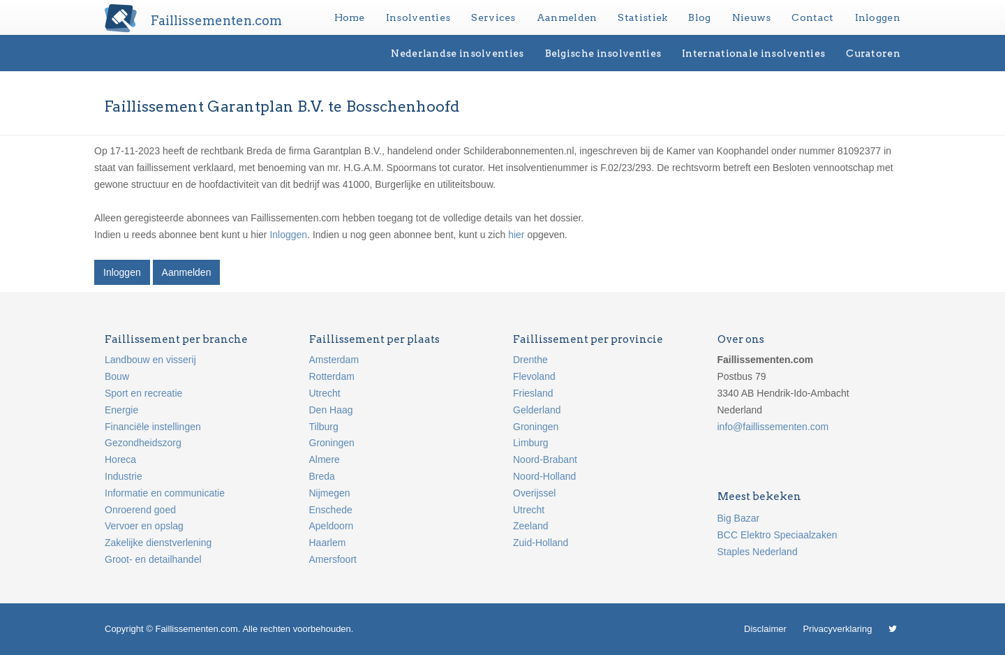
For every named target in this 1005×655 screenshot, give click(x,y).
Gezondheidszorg (143, 442)
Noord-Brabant (545, 459)
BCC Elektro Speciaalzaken (777, 534)
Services (493, 17)
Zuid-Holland (540, 542)
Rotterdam (332, 376)
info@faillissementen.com (773, 426)
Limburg (531, 442)
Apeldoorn (331, 525)
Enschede (330, 509)
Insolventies (418, 17)
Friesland (533, 393)
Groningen (332, 442)
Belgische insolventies (603, 53)
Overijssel (534, 493)
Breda (322, 476)
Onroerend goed (140, 509)
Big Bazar (738, 518)
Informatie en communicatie (165, 493)
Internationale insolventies (753, 53)
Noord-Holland (544, 476)
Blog (699, 17)
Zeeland (531, 525)
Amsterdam (334, 359)
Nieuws (751, 17)
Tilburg (323, 426)
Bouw (117, 376)
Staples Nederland (757, 551)
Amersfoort (333, 559)
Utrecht (325, 393)
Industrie (123, 476)
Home (349, 17)
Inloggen (877, 17)
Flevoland (534, 376)
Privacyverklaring (837, 629)
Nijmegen (329, 493)
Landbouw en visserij (150, 359)
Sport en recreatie (143, 393)
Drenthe (530, 359)
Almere (324, 459)
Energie (121, 409)
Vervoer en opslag (144, 525)
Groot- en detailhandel (153, 559)
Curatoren (873, 53)
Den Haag (331, 409)
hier (516, 234)
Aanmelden (567, 17)
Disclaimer (765, 629)
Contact (812, 17)
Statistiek (642, 17)
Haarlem (327, 542)
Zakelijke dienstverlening (158, 542)
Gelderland (537, 409)
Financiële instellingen (153, 426)
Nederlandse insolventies (457, 53)
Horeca (120, 459)
